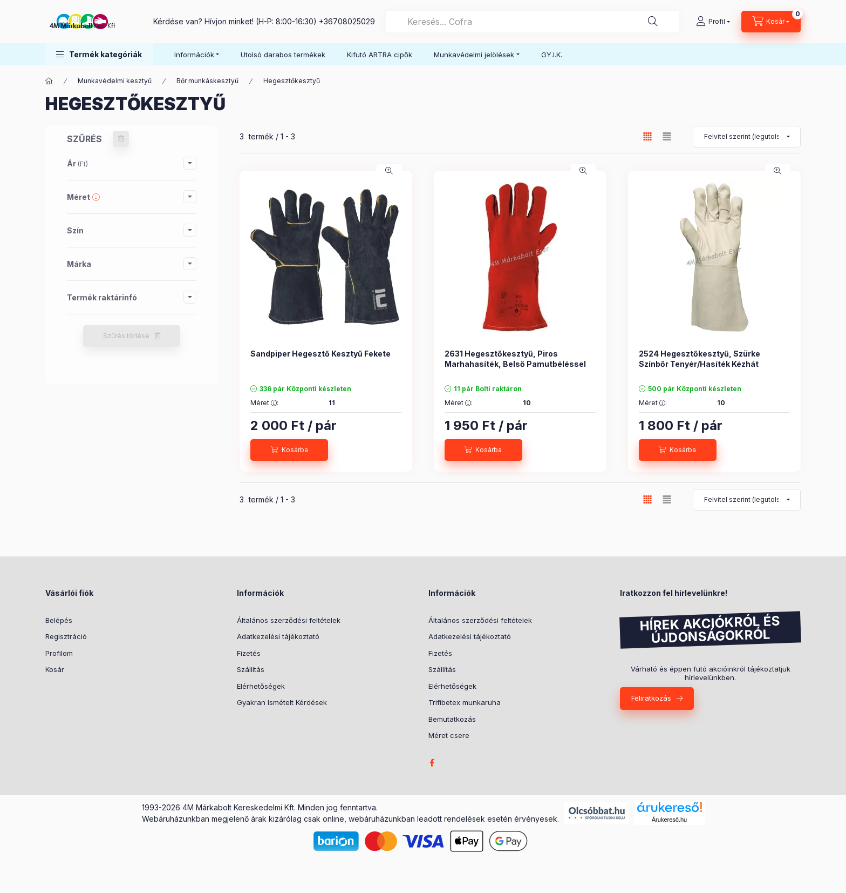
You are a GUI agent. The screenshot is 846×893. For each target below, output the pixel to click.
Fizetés (249, 653)
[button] (99, 54)
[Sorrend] (747, 136)
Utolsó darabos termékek (283, 54)
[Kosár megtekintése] (771, 21)
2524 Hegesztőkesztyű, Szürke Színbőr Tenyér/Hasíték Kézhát (699, 358)
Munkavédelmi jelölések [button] (474, 54)
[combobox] (532, 21)
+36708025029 (347, 21)
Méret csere (448, 735)
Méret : (264, 403)
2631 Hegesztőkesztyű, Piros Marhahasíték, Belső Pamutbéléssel (515, 358)
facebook (431, 763)
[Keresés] (652, 21)
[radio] (667, 136)
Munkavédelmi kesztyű (115, 81)
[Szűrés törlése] (121, 139)
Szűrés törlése (126, 336)
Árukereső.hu (669, 819)
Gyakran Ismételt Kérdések (282, 702)
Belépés (58, 620)
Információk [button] (194, 54)
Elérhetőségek (261, 686)
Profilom (59, 653)
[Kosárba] (289, 450)
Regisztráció (66, 636)
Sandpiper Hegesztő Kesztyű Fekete (320, 353)
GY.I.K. (551, 54)
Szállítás (250, 669)
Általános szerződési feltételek (288, 620)
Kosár (54, 669)
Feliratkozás (651, 698)
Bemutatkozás (452, 719)
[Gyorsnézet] (389, 170)
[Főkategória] (49, 81)
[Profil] (713, 21)
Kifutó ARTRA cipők (379, 54)
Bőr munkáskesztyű (207, 81)
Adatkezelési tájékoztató (278, 636)
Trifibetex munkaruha (464, 702)
